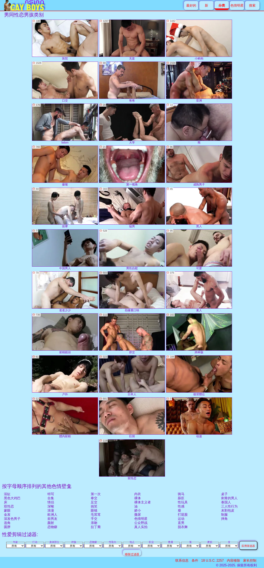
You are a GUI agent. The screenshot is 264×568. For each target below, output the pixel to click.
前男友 (52, 518)
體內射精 (65, 417)
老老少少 (65, 291)
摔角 (224, 518)
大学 (132, 124)
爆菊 (65, 166)
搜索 (252, 5)
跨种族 (199, 333)
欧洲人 (52, 514)
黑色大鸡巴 (12, 498)
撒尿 (137, 514)
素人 (199, 291)
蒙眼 (7, 510)
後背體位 (199, 375)
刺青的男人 (229, 498)
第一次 (96, 494)
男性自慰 (132, 249)
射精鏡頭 (65, 333)
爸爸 (132, 82)
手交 (94, 518)
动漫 (199, 417)
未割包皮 (227, 510)
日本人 (132, 375)
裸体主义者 (142, 502)
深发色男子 (12, 518)
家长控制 (249, 560)
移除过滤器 (132, 554)
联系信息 (182, 560)
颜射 (50, 523)
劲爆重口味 (132, 291)
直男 (181, 523)
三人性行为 (229, 506)
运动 (181, 518)
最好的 (191, 5)
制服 (224, 514)
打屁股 (183, 514)
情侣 (50, 502)
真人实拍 (140, 527)
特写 (50, 494)
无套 (132, 40)
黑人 (199, 208)
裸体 (137, 498)
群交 (132, 333)
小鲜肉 (199, 40)
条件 (195, 560)
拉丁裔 (96, 527)
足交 (94, 502)
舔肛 (181, 498)
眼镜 (94, 510)
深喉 (50, 506)
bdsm (65, 124)
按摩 (65, 208)
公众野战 (140, 523)
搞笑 (94, 506)
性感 (181, 506)
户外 (65, 375)
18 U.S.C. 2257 (212, 560)
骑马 (181, 494)
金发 (7, 514)
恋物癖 (52, 527)
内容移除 (233, 560)
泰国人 (226, 502)
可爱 (199, 249)
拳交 (94, 498)
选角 (7, 523)
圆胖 (7, 527)
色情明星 (237, 5)
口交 (65, 82)
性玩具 (183, 502)
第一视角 (132, 166)
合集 (50, 498)
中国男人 (65, 249)
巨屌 (132, 417)
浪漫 (50, 510)
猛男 (132, 208)
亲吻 (94, 523)
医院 (65, 40)
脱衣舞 (183, 527)
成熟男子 (199, 166)
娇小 (137, 510)
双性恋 (9, 506)
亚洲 (199, 82)
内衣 (137, 494)
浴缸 (7, 494)
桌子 (224, 494)
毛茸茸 (96, 514)
